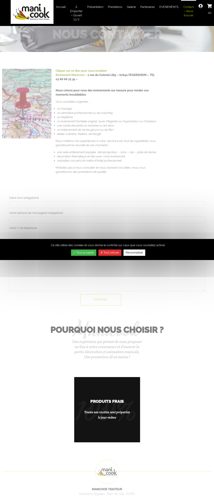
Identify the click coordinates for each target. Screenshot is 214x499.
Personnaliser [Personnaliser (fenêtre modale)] (134, 252)
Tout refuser (110, 252)
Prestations (115, 7)
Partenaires (147, 7)
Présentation (95, 7)
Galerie (131, 7)
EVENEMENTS (169, 7)
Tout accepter (83, 252)
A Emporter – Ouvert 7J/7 (76, 13)
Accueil (61, 7)
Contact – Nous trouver (188, 11)
